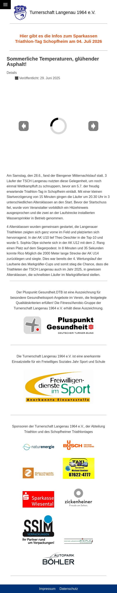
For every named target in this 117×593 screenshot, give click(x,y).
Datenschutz (69, 589)
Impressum (47, 589)
